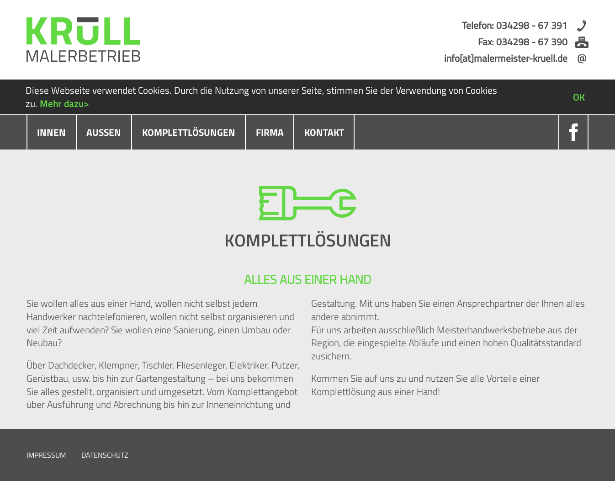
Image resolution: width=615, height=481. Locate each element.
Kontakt (324, 132)
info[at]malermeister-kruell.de (505, 58)
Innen (51, 132)
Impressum (46, 455)
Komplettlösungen (188, 132)
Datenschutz (104, 455)
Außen (103, 132)
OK (579, 97)
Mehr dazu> (64, 103)
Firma (270, 132)
